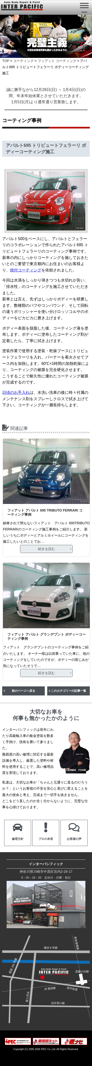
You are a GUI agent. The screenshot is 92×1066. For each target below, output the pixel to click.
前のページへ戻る (23, 691)
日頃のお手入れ (16, 392)
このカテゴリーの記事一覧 (68, 691)
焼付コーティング (25, 270)
